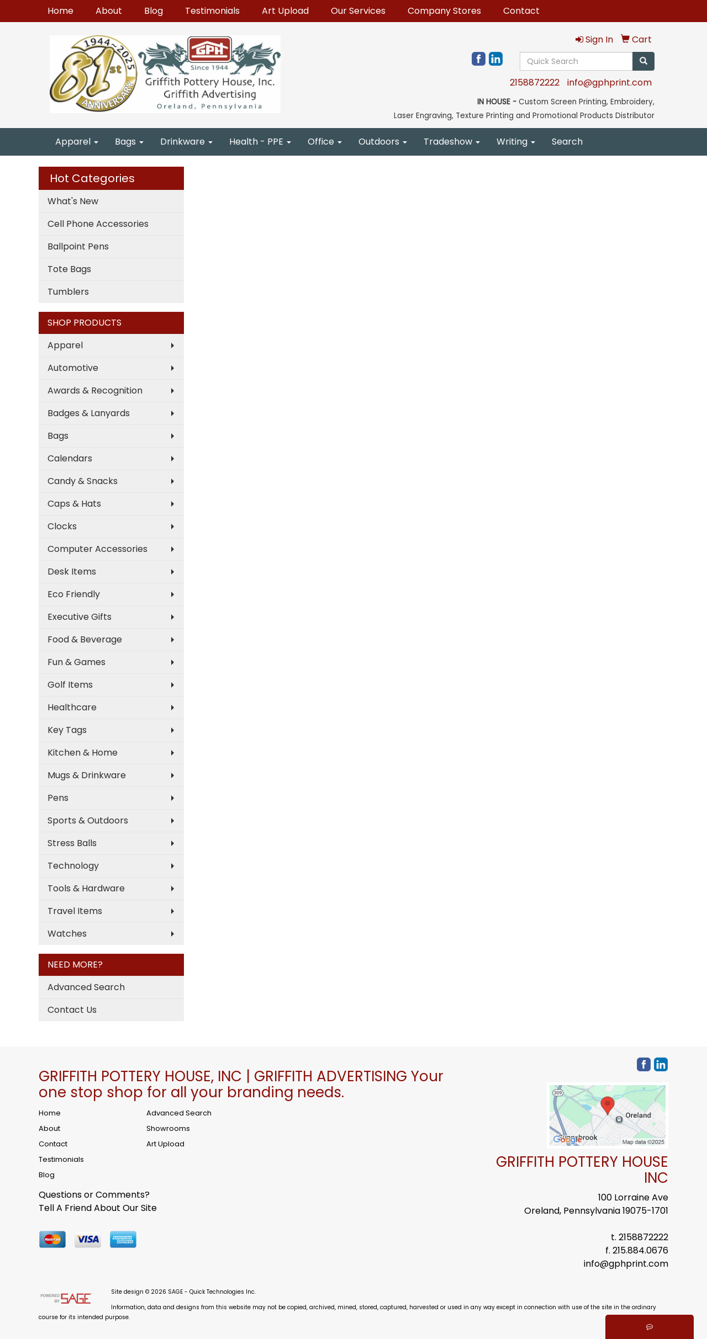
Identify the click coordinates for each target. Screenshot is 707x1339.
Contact (521, 10)
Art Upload (285, 10)
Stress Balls (72, 843)
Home (60, 10)
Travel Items (75, 911)
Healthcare (72, 707)
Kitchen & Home (83, 752)
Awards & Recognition (95, 390)
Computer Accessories (97, 549)
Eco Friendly (74, 594)
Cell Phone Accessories (98, 223)
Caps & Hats (74, 503)
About (109, 10)
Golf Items (70, 684)
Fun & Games (76, 662)
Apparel (76, 141)
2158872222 (535, 82)
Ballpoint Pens (78, 246)
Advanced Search (86, 987)
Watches (67, 933)
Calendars (70, 458)
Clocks (62, 526)
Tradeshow (452, 141)
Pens (58, 797)
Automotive (73, 368)
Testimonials (212, 10)
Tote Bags (69, 269)
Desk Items (72, 571)
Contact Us (72, 1009)
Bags (129, 141)
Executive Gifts (80, 616)
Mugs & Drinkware (87, 775)
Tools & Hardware (86, 888)
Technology (73, 865)
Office (325, 141)
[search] (643, 61)
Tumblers (68, 291)
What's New (73, 201)
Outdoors (382, 141)
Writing (516, 141)
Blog (153, 10)
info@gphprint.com (609, 82)
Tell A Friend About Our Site (98, 1208)
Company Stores (444, 10)
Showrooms (168, 1128)
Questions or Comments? (94, 1194)
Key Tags (67, 730)
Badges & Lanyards (89, 413)
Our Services (358, 10)
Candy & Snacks (83, 481)
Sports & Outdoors (88, 820)
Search (567, 141)
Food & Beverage (85, 639)
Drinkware (186, 141)
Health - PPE (260, 141)
